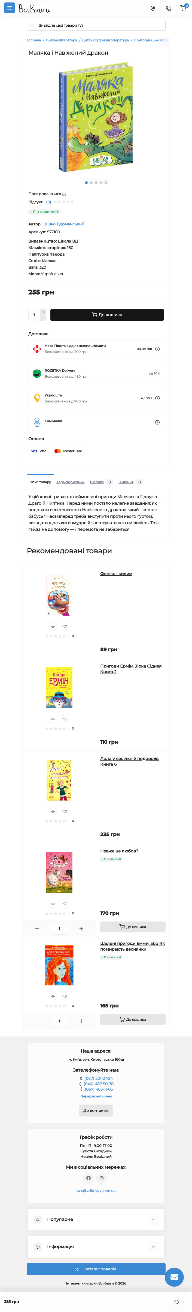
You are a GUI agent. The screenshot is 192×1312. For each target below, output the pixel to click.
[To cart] (133, 927)
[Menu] (9, 7)
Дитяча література (61, 40)
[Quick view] (53, 626)
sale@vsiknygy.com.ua (96, 1191)
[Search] (33, 25)
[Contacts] (168, 8)
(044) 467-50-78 (99, 1083)
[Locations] (152, 8)
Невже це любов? (119, 851)
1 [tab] (86, 182)
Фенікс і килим (116, 573)
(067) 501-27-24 (98, 1078)
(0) (48, 202)
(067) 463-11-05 (99, 1089)
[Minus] (43, 318)
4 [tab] (101, 182)
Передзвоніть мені (96, 1096)
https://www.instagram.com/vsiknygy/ (101, 1178)
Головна (34, 40)
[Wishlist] (65, 626)
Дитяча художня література (105, 40)
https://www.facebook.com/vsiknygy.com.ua (88, 1178)
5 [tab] (106, 182)
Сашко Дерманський (63, 224)
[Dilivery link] (157, 349)
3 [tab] (96, 182)
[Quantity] (34, 315)
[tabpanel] (96, 117)
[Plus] (43, 312)
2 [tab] (91, 182)
